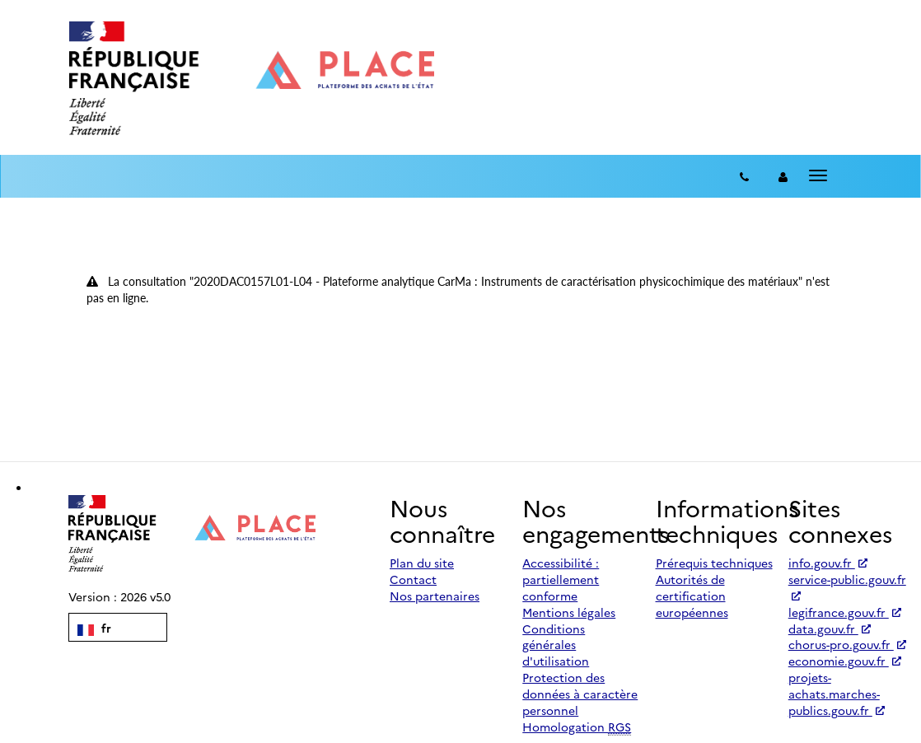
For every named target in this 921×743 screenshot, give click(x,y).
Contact (413, 579)
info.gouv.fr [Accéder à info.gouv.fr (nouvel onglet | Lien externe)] (827, 562)
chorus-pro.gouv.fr (847, 644)
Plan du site (422, 562)
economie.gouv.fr (844, 660)
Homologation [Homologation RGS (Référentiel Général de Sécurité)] (576, 727)
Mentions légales (568, 612)
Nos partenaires (434, 595)
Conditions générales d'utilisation (555, 645)
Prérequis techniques (714, 562)
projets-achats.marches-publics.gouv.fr (836, 693)
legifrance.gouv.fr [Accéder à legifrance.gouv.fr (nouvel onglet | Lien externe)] (844, 612)
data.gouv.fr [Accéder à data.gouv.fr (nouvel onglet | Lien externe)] (829, 628)
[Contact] (744, 176)
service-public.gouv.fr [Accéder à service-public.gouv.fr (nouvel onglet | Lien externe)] (847, 585)
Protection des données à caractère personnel (580, 693)
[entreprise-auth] (783, 176)
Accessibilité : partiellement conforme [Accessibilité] (560, 579)
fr (94, 627)
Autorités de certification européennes (692, 595)
